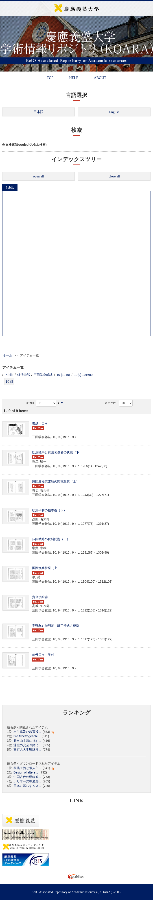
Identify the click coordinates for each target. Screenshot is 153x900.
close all (114, 176)
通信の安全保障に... (27, 745)
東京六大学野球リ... (27, 749)
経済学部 (23, 375)
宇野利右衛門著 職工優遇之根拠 (55, 626)
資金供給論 (40, 597)
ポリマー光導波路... (27, 781)
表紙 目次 (40, 423)
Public (10, 187)
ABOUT (100, 78)
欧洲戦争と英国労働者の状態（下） (57, 452)
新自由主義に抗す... (27, 740)
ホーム (7, 355)
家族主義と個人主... (27, 768)
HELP (73, 78)
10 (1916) (63, 375)
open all (38, 176)
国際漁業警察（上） (46, 568)
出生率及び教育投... (27, 731)
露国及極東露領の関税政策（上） (55, 481)
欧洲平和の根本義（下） (49, 510)
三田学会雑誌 (43, 375)
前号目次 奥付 (43, 654)
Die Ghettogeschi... (26, 736)
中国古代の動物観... (27, 777)
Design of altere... (25, 772)
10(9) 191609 (83, 375)
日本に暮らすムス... (27, 786)
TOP (50, 78)
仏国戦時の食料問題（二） (51, 539)
